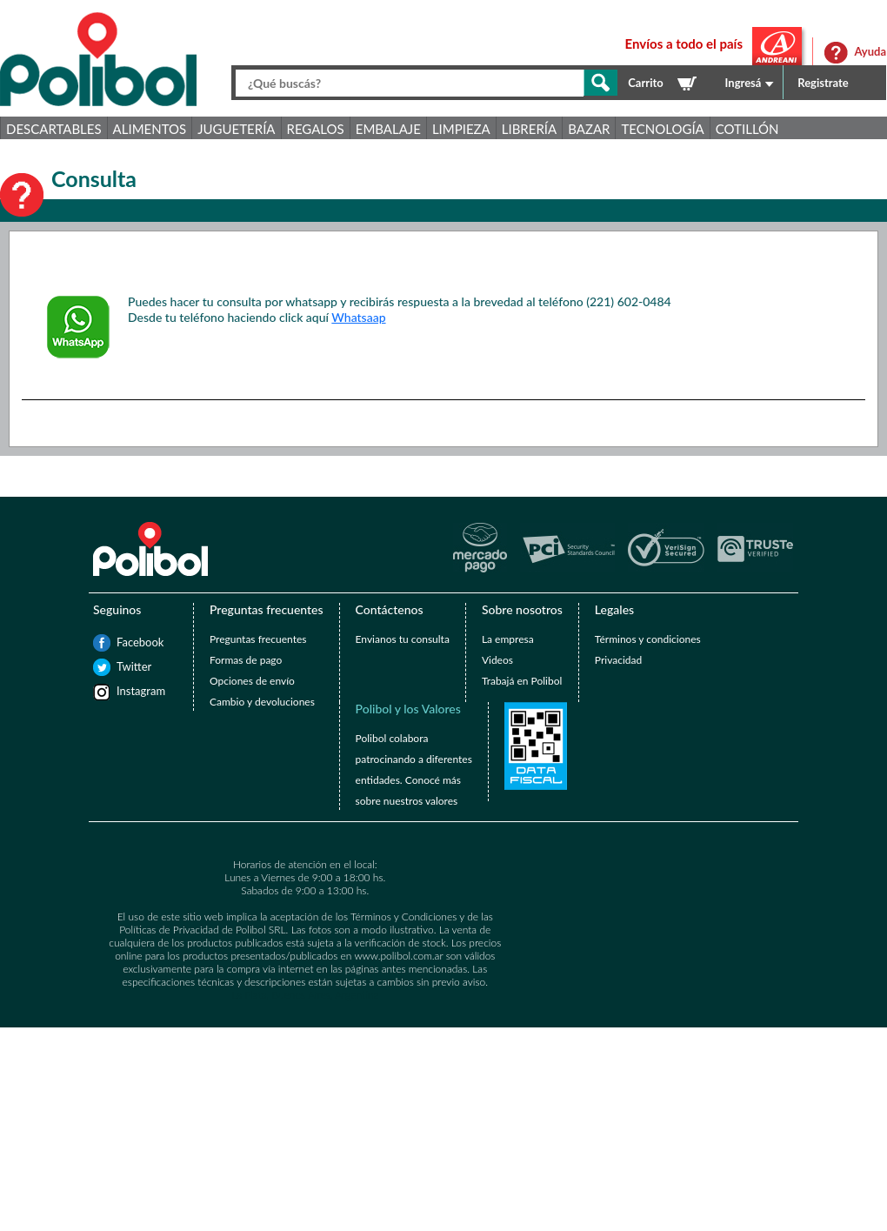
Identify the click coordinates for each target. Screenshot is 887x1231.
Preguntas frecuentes (258, 639)
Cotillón (747, 129)
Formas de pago (246, 659)
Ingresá (743, 83)
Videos (497, 659)
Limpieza (461, 129)
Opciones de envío (252, 680)
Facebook (125, 642)
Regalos (315, 129)
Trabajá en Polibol (522, 680)
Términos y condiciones (648, 639)
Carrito (645, 83)
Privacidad (618, 659)
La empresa (508, 639)
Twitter (125, 666)
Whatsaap (358, 317)
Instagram (125, 691)
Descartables (54, 129)
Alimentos (150, 129)
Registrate (823, 83)
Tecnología (662, 129)
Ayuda (870, 51)
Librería (529, 129)
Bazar (589, 129)
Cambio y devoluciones (262, 701)
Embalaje (388, 129)
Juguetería (236, 129)
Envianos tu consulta (403, 639)
